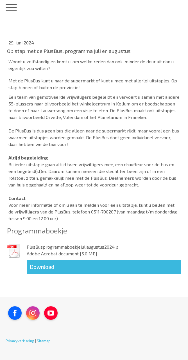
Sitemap (44, 341)
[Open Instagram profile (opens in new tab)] (33, 313)
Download (42, 267)
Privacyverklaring (20, 341)
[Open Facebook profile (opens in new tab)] (15, 313)
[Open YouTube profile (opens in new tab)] (51, 313)
